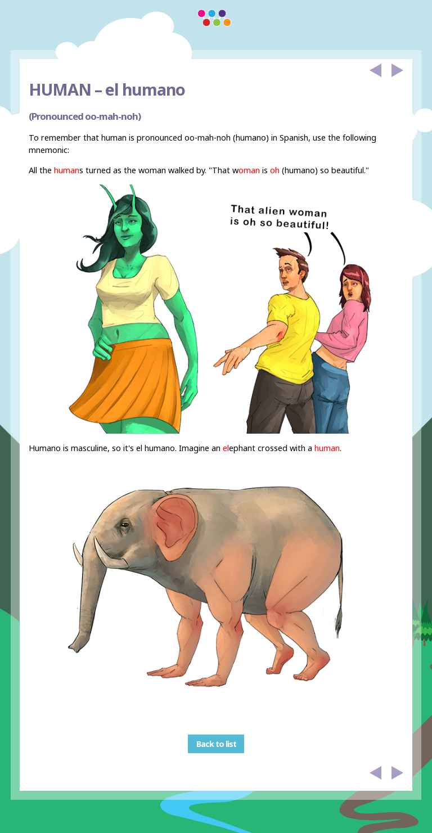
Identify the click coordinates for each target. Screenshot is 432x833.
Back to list (216, 744)
